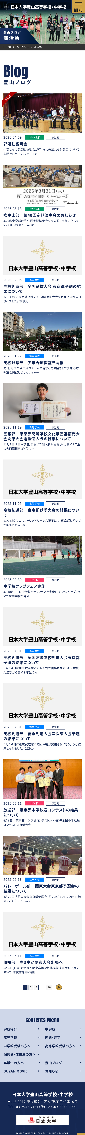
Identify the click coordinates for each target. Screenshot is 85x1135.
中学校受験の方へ (17, 1045)
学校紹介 (10, 1029)
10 (49, 987)
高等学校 (10, 1037)
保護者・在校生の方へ (20, 1054)
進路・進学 (52, 1037)
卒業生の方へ (14, 1062)
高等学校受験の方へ (60, 1045)
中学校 (50, 1029)
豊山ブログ (53, 1062)
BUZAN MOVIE (16, 1071)
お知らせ (51, 1071)
